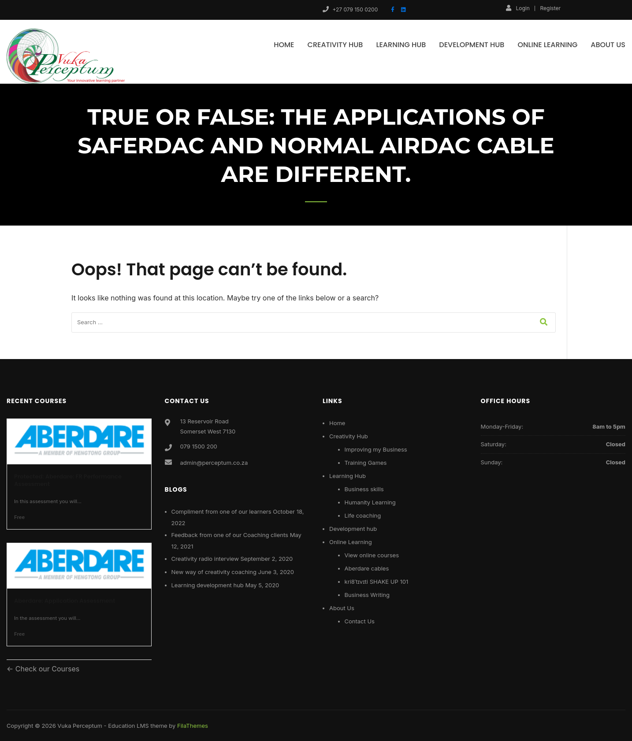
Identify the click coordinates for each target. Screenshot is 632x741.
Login (517, 8)
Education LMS (128, 725)
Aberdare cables (367, 568)
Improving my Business (376, 449)
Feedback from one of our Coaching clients (229, 534)
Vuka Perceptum (79, 725)
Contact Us (360, 621)
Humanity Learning (370, 502)
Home (284, 45)
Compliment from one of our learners (221, 511)
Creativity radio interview (205, 558)
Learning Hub (401, 45)
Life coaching (363, 515)
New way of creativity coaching (214, 571)
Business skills (364, 489)
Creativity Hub (335, 45)
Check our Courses (46, 668)
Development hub (471, 45)
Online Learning (547, 45)
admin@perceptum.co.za (214, 462)
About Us (608, 45)
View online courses (372, 555)
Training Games (366, 462)
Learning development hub (207, 585)
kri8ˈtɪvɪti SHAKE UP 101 (377, 581)
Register (550, 8)
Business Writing (367, 594)
